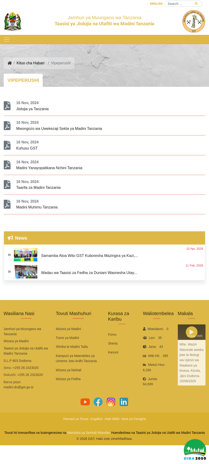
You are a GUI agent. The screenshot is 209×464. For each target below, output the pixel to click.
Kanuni (113, 366)
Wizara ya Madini (68, 343)
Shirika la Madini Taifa (72, 361)
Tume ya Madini (67, 352)
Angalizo (96, 419)
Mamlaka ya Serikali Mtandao (88, 433)
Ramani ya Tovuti (75, 419)
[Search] (183, 4)
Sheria (113, 357)
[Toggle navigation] (6, 39)
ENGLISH (156, 3)
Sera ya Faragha (133, 419)
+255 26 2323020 (25, 382)
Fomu (112, 348)
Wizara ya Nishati (68, 384)
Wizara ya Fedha (68, 393)
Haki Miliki (112, 419)
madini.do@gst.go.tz (19, 401)
